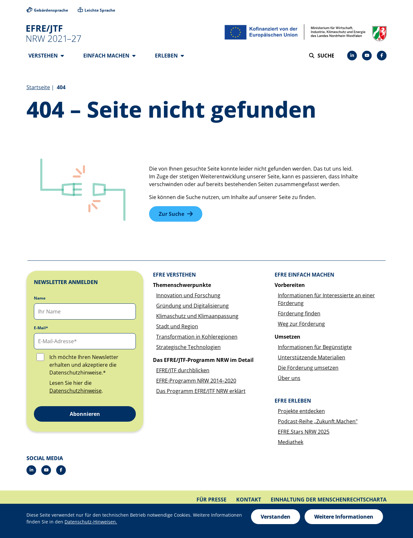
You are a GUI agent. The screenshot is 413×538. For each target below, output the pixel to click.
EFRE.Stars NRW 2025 (303, 432)
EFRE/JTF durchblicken (182, 370)
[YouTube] (367, 55)
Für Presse (211, 499)
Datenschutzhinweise (75, 391)
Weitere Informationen (343, 516)
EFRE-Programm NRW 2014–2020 (196, 381)
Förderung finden (299, 313)
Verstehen (46, 55)
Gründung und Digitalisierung (192, 306)
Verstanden (275, 516)
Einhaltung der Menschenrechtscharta (329, 499)
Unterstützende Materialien (311, 357)
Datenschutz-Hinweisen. (91, 522)
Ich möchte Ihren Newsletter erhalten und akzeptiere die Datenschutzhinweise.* (83, 365)
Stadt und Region (177, 326)
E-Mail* (41, 328)
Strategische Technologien (188, 347)
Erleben (169, 55)
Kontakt (248, 499)
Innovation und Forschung (188, 295)
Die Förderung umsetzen (308, 368)
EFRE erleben (293, 401)
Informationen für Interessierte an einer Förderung (326, 299)
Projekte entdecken (301, 411)
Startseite (38, 87)
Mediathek (290, 442)
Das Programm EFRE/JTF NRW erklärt (201, 391)
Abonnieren (85, 414)
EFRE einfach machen (304, 275)
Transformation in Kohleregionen (196, 337)
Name (39, 298)
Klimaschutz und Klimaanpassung (197, 316)
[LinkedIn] (352, 55)
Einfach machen (109, 55)
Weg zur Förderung (301, 324)
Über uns (289, 378)
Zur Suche (171, 214)
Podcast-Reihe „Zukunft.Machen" (318, 421)
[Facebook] (382, 55)
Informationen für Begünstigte (315, 347)
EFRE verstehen (174, 275)
